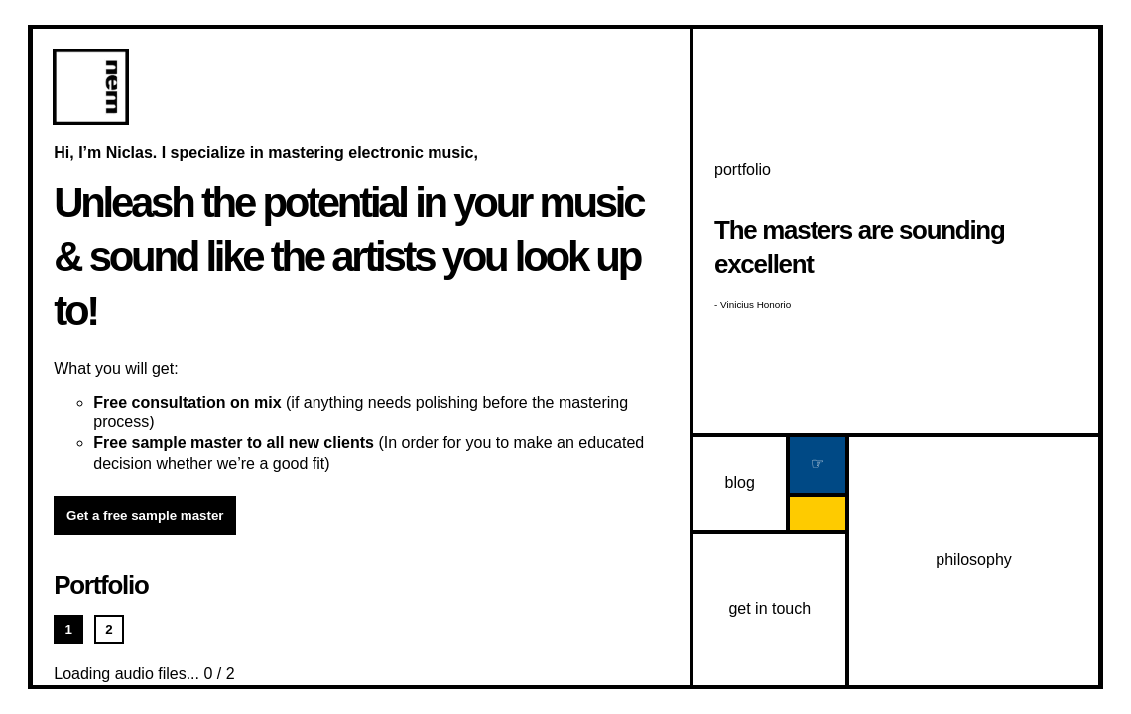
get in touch (769, 608)
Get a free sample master (145, 515)
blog (740, 482)
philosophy (974, 559)
